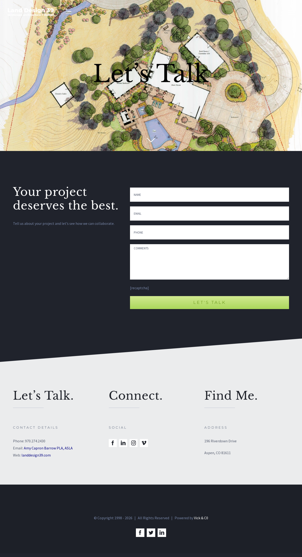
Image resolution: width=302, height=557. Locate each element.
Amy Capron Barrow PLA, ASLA (48, 448)
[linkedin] (123, 443)
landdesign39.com (36, 455)
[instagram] (134, 443)
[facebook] (113, 443)
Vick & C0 (201, 521)
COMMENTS (209, 262)
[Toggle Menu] (291, 12)
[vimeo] (144, 443)
